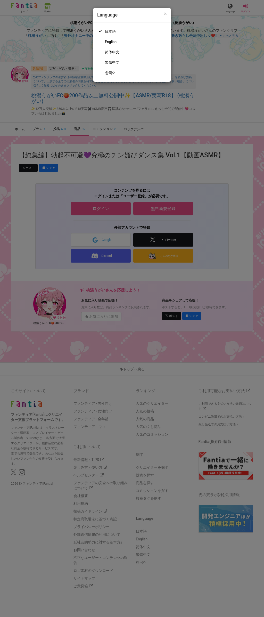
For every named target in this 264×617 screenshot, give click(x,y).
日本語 (110, 31)
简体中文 (112, 52)
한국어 (110, 73)
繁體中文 (112, 62)
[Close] (165, 14)
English (111, 42)
